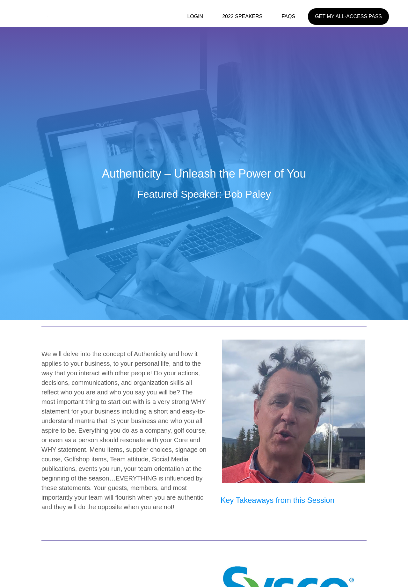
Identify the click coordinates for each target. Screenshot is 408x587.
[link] (198, 18)
